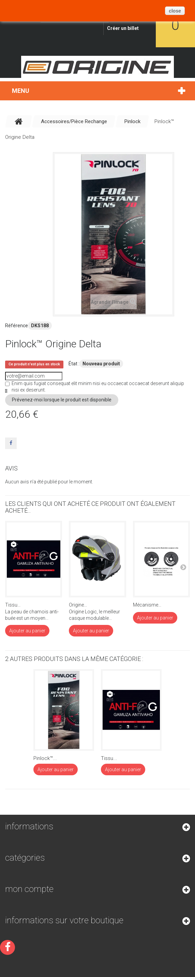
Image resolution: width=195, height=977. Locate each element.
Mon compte (29, 889)
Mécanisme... (147, 605)
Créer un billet (123, 28)
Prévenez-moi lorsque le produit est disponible (61, 399)
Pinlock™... (45, 758)
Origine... (78, 605)
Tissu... (12, 605)
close (175, 11)
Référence (16, 325)
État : (74, 363)
